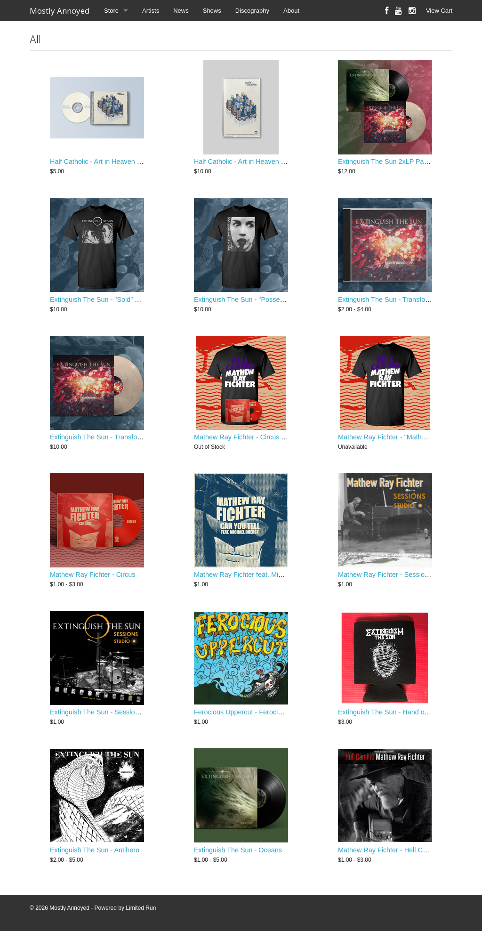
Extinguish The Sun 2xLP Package (390, 161)
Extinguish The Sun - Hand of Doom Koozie (403, 712)
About (291, 10)
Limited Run (141, 908)
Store (111, 10)
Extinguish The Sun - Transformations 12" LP (117, 437)
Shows (212, 10)
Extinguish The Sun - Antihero (94, 850)
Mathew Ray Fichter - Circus (93, 574)
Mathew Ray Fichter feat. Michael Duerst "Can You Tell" (277, 574)
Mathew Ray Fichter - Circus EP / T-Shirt (255, 437)
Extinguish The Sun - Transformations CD (400, 299)
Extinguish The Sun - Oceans (238, 850)
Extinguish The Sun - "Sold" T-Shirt (102, 299)
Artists (150, 10)
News (181, 10)
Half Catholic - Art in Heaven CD (98, 161)
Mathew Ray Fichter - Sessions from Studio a (406, 574)
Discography (252, 10)
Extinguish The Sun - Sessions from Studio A (117, 712)
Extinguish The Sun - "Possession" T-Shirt (257, 299)
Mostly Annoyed (60, 10)
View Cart (439, 10)
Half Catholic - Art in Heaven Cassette (251, 161)
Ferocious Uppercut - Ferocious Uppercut (256, 712)
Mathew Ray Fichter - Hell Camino (389, 850)
